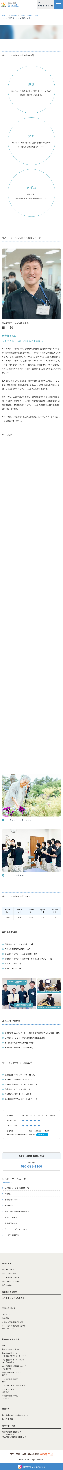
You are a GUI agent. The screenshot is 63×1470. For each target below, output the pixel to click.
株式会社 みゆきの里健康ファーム (15, 1415)
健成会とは (6, 1345)
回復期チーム (10, 1193)
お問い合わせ (7, 1285)
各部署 (14, 15)
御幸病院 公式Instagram (31, 1467)
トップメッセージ (9, 1273)
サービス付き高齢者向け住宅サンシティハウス (13, 1327)
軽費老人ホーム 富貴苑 (11, 1349)
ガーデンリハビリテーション (16, 1229)
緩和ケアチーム (11, 1217)
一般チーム (9, 1205)
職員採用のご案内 (9, 1291)
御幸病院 (5, 1318)
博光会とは (6, 1314)
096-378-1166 (45, 4)
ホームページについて (10, 1281)
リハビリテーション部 (29, 15)
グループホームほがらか (8, 1390)
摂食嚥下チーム (11, 1223)
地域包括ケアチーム (12, 1199)
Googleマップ (42, 1135)
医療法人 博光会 (9, 1308)
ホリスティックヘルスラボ (13, 1298)
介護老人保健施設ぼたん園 (12, 1322)
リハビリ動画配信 (12, 1235)
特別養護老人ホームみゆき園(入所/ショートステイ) (14, 1354)
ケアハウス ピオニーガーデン (13, 1385)
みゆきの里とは (8, 1269)
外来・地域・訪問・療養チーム (17, 1211)
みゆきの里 (6, 1263)
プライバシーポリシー (10, 1277)
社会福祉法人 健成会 (10, 1339)
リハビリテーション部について (17, 1187)
